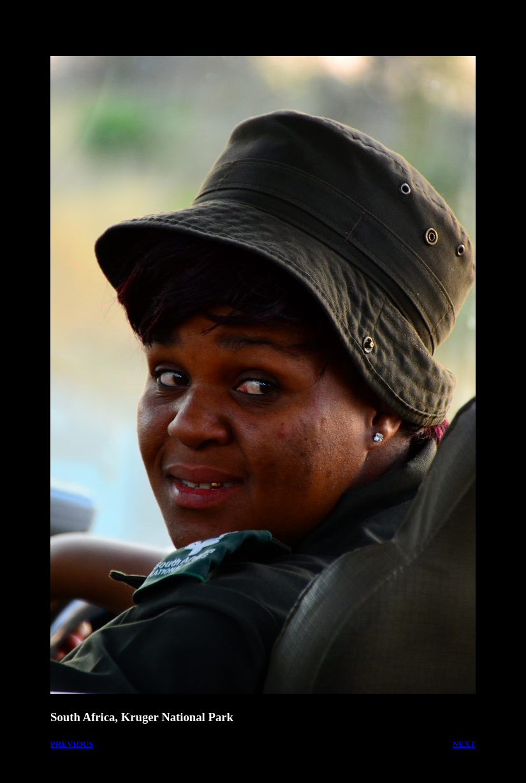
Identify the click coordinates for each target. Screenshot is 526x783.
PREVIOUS (71, 744)
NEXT (464, 744)
